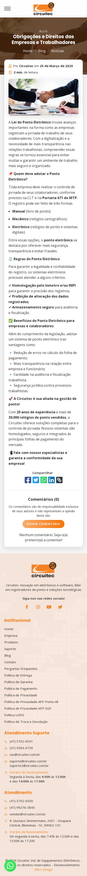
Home (28, 50)
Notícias (57, 50)
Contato (10, 662)
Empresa (10, 635)
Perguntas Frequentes (20, 668)
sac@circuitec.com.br (22, 754)
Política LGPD (14, 715)
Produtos (11, 642)
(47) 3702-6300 (18, 801)
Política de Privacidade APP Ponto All (31, 702)
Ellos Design (44, 869)
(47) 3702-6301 (18, 741)
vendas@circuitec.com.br (25, 814)
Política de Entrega (18, 675)
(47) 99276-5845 (19, 807)
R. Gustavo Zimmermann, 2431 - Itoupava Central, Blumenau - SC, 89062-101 (37, 823)
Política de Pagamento (20, 688)
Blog (42, 50)
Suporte (10, 649)
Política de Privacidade (20, 695)
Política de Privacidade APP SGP (27, 708)
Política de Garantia (18, 682)
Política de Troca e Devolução (26, 721)
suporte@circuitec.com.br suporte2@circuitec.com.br (26, 763)
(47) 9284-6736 (18, 748)
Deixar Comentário (43, 524)
